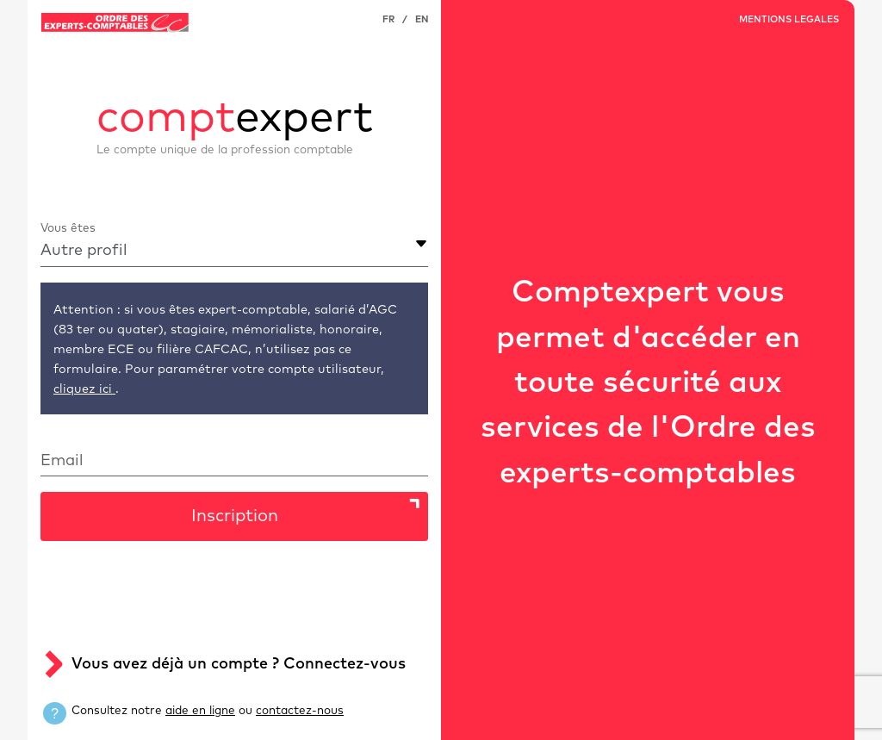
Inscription (234, 516)
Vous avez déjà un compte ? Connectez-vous (238, 664)
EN (421, 19)
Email (62, 461)
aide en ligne (200, 711)
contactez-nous (300, 711)
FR (388, 19)
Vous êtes (68, 228)
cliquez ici (84, 389)
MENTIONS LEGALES (789, 19)
